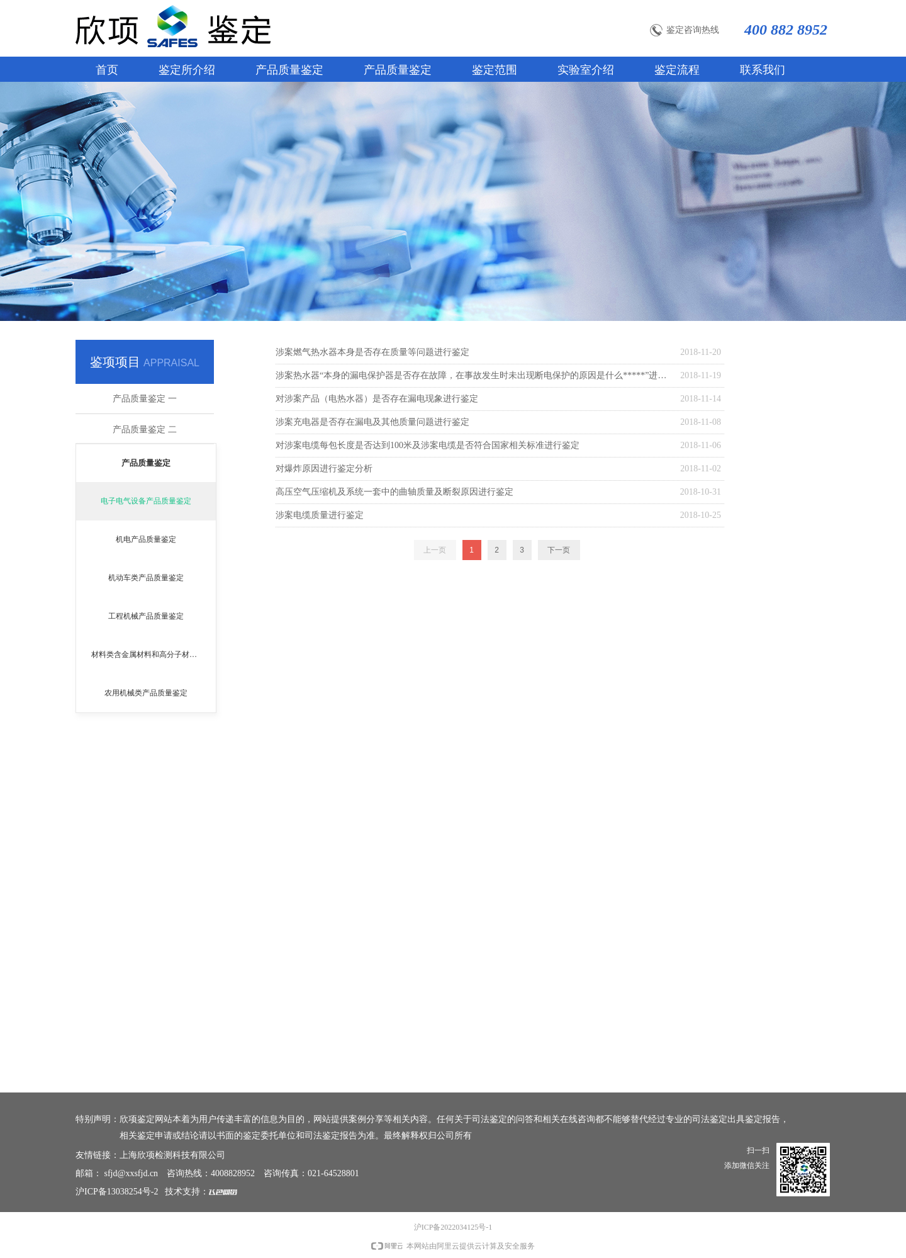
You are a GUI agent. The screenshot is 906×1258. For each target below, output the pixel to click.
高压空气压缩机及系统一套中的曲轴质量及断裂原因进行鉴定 (394, 492)
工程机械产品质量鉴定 (146, 616)
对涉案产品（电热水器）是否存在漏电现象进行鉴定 (377, 398)
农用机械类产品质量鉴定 (145, 692)
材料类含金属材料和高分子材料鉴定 (151, 654)
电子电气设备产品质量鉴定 (146, 501)
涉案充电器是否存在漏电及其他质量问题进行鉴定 (372, 422)
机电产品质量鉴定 (146, 539)
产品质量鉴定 (146, 463)
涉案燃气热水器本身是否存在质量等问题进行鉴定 (372, 352)
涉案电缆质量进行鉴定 (320, 515)
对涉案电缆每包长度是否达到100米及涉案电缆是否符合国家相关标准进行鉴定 (427, 445)
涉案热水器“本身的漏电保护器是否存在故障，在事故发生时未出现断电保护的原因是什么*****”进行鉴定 (475, 375)
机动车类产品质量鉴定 (146, 577)
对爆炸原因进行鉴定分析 (324, 468)
